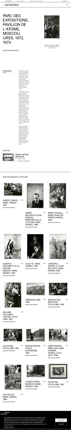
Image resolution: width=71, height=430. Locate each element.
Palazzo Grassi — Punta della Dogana (36, 1)
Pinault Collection (8, 1)
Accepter (61, 420)
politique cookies (8, 425)
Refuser (61, 424)
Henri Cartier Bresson (11, 50)
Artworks (12, 5)
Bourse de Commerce (21, 1)
